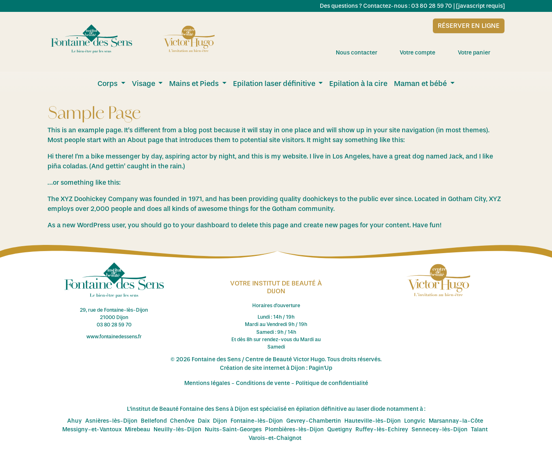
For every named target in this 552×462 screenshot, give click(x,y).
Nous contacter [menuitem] (363, 52)
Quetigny (339, 429)
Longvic (414, 420)
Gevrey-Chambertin (313, 420)
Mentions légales (207, 383)
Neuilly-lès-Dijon (177, 429)
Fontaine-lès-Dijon (257, 420)
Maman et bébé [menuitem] (421, 83)
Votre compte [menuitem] (425, 52)
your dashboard (205, 225)
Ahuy (74, 420)
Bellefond (154, 420)
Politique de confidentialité (332, 383)
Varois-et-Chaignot (275, 438)
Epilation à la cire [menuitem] (358, 83)
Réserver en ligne (469, 25)
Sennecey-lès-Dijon (440, 429)
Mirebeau (137, 429)
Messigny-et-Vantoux (92, 429)
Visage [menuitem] (144, 83)
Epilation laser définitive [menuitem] (275, 83)
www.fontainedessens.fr (114, 337)
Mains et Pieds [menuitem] (194, 83)
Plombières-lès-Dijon (294, 429)
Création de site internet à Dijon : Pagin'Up (276, 368)
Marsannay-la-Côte (456, 420)
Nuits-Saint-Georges (233, 429)
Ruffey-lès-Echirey (381, 429)
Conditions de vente (263, 383)
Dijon (220, 420)
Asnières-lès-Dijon (111, 420)
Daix (204, 420)
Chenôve (182, 420)
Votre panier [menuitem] (481, 52)
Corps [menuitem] (108, 83)
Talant (479, 429)
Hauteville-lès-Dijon (372, 420)
